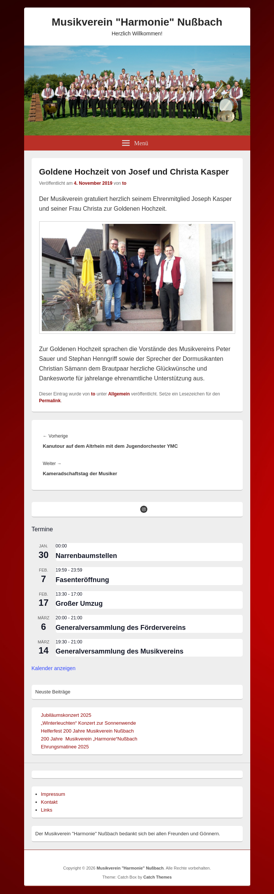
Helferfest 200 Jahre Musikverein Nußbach (87, 731)
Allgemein (119, 394)
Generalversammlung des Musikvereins (120, 651)
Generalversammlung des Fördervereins (121, 627)
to (124, 183)
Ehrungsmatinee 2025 (65, 747)
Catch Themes (157, 877)
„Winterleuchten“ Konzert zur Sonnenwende (88, 723)
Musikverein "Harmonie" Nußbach (137, 22)
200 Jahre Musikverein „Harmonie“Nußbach (89, 739)
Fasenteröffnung (82, 580)
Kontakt (49, 802)
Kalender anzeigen (54, 668)
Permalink (50, 400)
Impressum (53, 794)
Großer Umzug (79, 603)
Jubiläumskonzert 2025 (66, 715)
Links (46, 810)
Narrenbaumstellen (86, 556)
